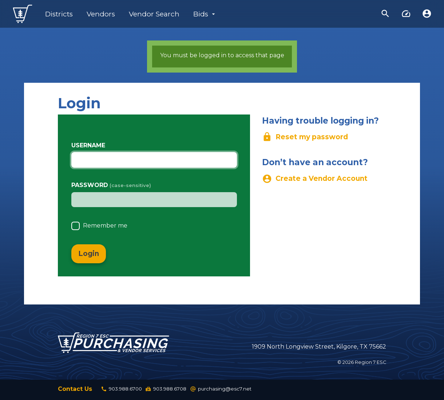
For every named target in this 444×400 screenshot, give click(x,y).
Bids (200, 14)
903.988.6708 (165, 390)
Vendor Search (154, 14)
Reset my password (305, 137)
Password (89, 185)
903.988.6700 (121, 390)
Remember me (105, 227)
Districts (59, 14)
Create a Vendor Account (315, 179)
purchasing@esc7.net (220, 390)
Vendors (101, 14)
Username (88, 145)
